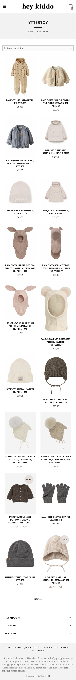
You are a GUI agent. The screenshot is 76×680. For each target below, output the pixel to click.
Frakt (9, 647)
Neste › (38, 599)
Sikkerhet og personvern (56, 647)
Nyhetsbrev (38, 650)
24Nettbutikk (44, 676)
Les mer (53, 668)
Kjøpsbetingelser (32, 647)
